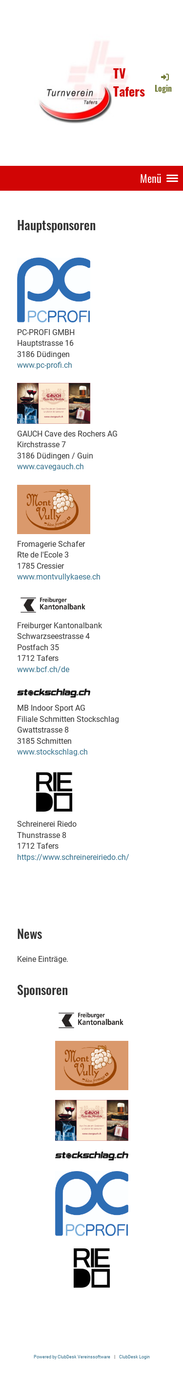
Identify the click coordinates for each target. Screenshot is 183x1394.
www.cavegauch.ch (50, 466)
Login (163, 83)
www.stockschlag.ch (52, 752)
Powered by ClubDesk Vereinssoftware (72, 1356)
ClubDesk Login (134, 1356)
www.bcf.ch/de (43, 669)
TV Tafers (129, 82)
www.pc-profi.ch (44, 365)
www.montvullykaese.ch (59, 576)
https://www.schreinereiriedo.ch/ (73, 857)
